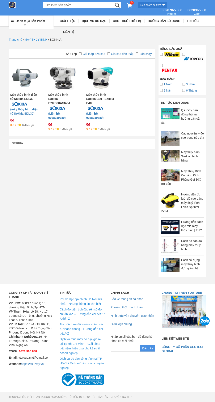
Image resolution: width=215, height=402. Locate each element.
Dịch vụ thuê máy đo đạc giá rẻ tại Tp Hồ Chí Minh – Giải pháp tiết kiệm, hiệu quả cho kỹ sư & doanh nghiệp (80, 346)
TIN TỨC (193, 21)
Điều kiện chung (121, 324)
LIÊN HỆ (69, 32)
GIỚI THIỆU (67, 21)
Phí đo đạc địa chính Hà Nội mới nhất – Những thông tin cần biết (81, 301)
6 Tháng (189, 90)
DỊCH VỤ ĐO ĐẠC (94, 21)
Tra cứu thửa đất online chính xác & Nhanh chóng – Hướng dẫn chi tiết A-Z (82, 329)
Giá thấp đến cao (92, 54)
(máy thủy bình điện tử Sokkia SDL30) (24, 111)
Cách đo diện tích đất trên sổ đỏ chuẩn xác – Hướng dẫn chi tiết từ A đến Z (82, 314)
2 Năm (166, 90)
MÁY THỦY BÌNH (36, 39)
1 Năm (166, 84)
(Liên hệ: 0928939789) (57, 115)
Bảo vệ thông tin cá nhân (127, 299)
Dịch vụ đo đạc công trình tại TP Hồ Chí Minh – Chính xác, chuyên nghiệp (82, 363)
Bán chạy (144, 54)
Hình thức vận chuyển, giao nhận (132, 315)
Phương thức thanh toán (127, 307)
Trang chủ (15, 39)
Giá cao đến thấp (120, 54)
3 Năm (188, 84)
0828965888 (196, 12)
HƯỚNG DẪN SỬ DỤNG (164, 21)
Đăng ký (147, 348)
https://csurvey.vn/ (33, 364)
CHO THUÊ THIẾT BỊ (127, 21)
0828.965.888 (172, 12)
